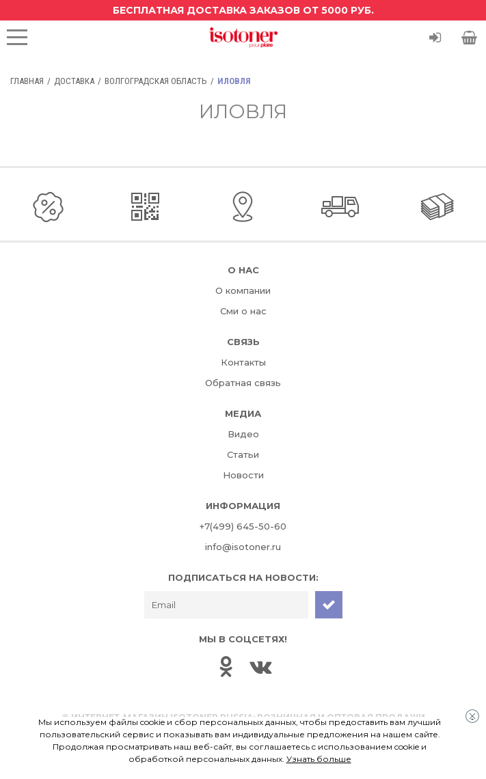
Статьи (243, 454)
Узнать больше (318, 759)
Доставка (74, 81)
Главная (27, 81)
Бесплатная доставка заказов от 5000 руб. (243, 10)
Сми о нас (243, 310)
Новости (243, 474)
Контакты (243, 362)
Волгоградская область (156, 81)
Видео (243, 433)
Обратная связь (243, 382)
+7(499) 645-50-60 (243, 526)
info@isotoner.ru (243, 546)
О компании (243, 290)
